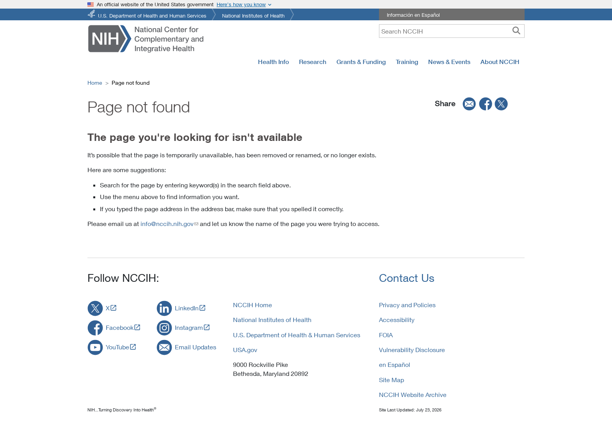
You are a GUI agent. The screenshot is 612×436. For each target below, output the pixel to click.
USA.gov (245, 349)
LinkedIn (187, 307)
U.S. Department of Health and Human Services (152, 15)
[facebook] (486, 104)
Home (94, 82)
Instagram (189, 327)
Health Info (273, 62)
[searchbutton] (516, 31)
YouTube (117, 347)
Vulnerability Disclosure (412, 349)
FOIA (386, 334)
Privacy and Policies (407, 304)
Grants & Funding (361, 62)
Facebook (119, 327)
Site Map (391, 379)
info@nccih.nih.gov (167, 223)
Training (407, 62)
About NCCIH (499, 62)
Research (312, 62)
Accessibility (397, 319)
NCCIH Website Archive (413, 394)
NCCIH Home (252, 304)
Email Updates (195, 347)
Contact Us (406, 277)
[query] (452, 31)
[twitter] (501, 104)
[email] (466, 104)
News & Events (449, 62)
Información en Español (413, 15)
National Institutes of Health (253, 15)
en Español (394, 364)
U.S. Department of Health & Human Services (296, 334)
